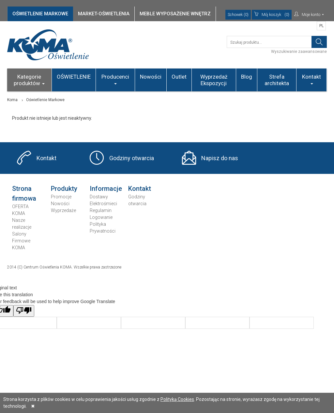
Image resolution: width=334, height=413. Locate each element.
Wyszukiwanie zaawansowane (299, 51)
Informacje (106, 188)
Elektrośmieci (103, 203)
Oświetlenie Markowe (45, 100)
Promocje (61, 196)
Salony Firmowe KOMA (21, 240)
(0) (271, 15)
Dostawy (99, 196)
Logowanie (101, 217)
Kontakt (311, 78)
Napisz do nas (219, 158)
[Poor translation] (23, 311)
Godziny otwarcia (131, 158)
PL (321, 25)
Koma (12, 100)
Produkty (64, 188)
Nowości (150, 76)
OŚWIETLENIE (74, 76)
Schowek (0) (238, 14)
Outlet (179, 76)
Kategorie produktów (29, 79)
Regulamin (101, 210)
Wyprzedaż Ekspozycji (213, 79)
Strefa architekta (277, 79)
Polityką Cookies (177, 399)
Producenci (115, 78)
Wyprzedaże (63, 210)
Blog (246, 76)
